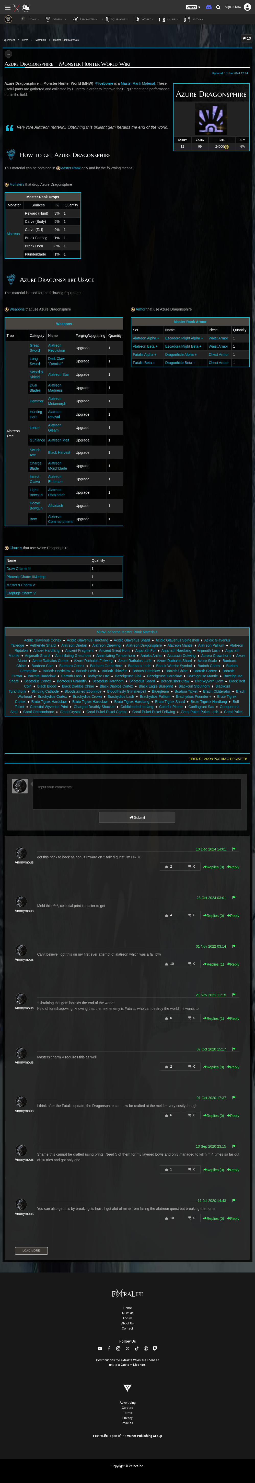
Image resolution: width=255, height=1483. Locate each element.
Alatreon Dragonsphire (144, 645)
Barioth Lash (86, 671)
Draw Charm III (19, 569)
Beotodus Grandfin (72, 681)
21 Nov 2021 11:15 (211, 995)
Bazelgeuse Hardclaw (164, 676)
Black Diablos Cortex (116, 686)
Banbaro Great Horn (106, 666)
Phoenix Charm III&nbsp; (27, 577)
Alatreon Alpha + (146, 338)
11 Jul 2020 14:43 (212, 1201)
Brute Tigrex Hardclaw (49, 702)
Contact (127, 1328)
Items (25, 40)
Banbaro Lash (139, 666)
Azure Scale (207, 661)
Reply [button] (233, 867)
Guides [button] (169, 19)
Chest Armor (219, 354)
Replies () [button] (213, 867)
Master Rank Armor (190, 322)
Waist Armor (218, 338)
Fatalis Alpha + (144, 354)
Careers (127, 1408)
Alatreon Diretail (74, 645)
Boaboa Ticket (186, 691)
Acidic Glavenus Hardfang (87, 640)
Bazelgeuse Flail (128, 676)
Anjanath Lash (208, 650)
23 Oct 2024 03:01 (211, 898)
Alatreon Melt (58, 440)
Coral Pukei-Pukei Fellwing (153, 712)
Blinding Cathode (45, 691)
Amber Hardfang (46, 650)
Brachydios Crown (87, 696)
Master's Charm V (21, 585)
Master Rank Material (138, 83)
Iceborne (105, 83)
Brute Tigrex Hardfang (131, 702)
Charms (13, 548)
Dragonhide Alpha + (181, 354)
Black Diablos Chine (78, 686)
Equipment (9, 40)
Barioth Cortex (209, 666)
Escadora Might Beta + (183, 346)
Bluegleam (160, 691)
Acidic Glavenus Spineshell (177, 640)
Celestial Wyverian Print (49, 707)
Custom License (133, 1365)
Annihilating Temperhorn (115, 656)
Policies (127, 1423)
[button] (193, 7)
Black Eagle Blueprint (156, 686)
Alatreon (13, 234)
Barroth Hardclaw (41, 676)
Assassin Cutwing (181, 656)
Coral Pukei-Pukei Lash (199, 712)
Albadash (56, 506)
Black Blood (46, 686)
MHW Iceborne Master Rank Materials (127, 632)
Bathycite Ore (98, 676)
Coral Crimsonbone (38, 712)
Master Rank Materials (66, 40)
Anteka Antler (151, 656)
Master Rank (70, 168)
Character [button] (84, 19)
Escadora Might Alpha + (184, 338)
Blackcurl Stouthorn (194, 686)
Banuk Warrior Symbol (174, 666)
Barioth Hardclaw (56, 671)
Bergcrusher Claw (175, 681)
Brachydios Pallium (155, 696)
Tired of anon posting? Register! (218, 759)
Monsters (14, 184)
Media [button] (194, 19)
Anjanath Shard (37, 656)
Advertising (128, 1402)
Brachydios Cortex (52, 696)
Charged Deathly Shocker (94, 707)
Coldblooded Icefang (137, 707)
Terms (127, 1413)
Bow (33, 519)
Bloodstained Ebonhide (83, 691)
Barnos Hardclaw (146, 671)
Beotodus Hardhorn (107, 681)
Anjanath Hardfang (176, 650)
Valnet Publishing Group (144, 1436)
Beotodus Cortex (38, 681)
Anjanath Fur (145, 650)
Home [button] (29, 19)
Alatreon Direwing (106, 645)
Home (127, 1308)
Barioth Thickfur (114, 671)
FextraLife (100, 1436)
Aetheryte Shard (42, 645)
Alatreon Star (58, 374)
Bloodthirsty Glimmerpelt (126, 691)
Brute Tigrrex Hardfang (209, 702)
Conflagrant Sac (201, 707)
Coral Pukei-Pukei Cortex (106, 712)
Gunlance (37, 440)
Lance (34, 428)
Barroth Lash (71, 676)
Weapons (15, 309)
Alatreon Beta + (146, 346)
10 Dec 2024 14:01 (211, 849)
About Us (127, 1323)
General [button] (55, 19)
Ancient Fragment (79, 650)
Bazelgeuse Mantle (203, 676)
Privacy (127, 1418)
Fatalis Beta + (144, 363)
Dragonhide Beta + (180, 363)
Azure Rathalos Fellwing (93, 661)
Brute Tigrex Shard (170, 702)
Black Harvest (59, 452)
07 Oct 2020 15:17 (211, 1049)
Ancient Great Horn (114, 650)
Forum (127, 1318)
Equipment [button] (115, 19)
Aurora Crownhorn (215, 656)
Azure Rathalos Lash (134, 661)
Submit (137, 817)
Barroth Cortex (205, 671)
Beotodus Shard (142, 681)
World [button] (143, 19)
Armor (138, 309)
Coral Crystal (70, 712)
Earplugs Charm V (21, 593)
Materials (41, 40)
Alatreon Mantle (180, 645)
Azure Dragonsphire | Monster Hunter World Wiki (67, 64)
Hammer (36, 401)
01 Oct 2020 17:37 (211, 1098)
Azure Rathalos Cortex (50, 661)
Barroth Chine (177, 671)
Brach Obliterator (216, 691)
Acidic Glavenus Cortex (42, 640)
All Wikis (128, 1313)
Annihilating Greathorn (73, 656)
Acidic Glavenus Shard (132, 640)
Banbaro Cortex (71, 666)
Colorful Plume (171, 707)
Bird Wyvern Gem (209, 681)
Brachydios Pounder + (193, 696)
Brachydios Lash (121, 696)
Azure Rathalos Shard (174, 661)
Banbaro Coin (42, 666)
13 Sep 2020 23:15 (211, 1146)
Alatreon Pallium (211, 645)
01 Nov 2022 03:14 (211, 946)
